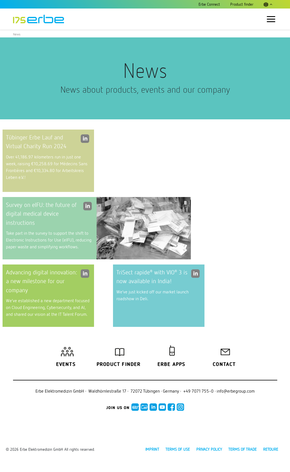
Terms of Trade (242, 449)
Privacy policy (209, 449)
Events (66, 364)
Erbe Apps (171, 364)
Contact (224, 364)
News (16, 34)
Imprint (152, 449)
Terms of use (177, 449)
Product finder (119, 364)
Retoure (270, 449)
